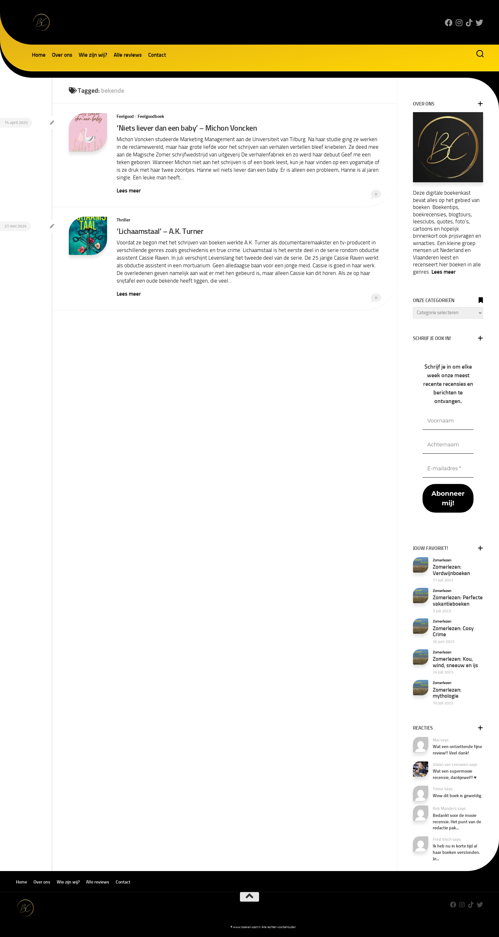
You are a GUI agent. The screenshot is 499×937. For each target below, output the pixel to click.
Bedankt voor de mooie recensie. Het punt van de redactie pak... (457, 822)
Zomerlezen (442, 560)
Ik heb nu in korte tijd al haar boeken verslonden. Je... (456, 852)
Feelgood (125, 116)
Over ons (62, 55)
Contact (157, 55)
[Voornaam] (448, 421)
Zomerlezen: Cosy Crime (453, 631)
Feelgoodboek (151, 116)
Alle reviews (128, 55)
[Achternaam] (448, 445)
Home (39, 55)
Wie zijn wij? (93, 55)
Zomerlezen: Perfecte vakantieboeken (458, 600)
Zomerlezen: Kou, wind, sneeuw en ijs (455, 662)
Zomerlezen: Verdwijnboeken (451, 570)
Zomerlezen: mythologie (447, 693)
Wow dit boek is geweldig (457, 795)
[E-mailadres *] (448, 469)
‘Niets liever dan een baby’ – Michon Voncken (187, 128)
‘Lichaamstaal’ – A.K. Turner (160, 231)
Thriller (123, 220)
